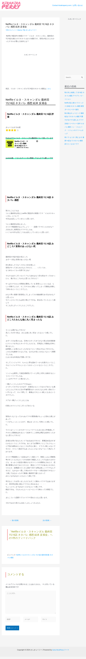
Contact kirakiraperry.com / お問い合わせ (67, 5)
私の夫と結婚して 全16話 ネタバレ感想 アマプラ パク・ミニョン (74, 96)
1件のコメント (11, 30)
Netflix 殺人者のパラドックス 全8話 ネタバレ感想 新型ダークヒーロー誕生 (74, 106)
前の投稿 (14, 520)
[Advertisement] (31, 67)
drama (20, 30)
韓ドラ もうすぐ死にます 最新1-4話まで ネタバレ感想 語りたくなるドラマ (74, 143)
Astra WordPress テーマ (60, 652)
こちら (48, 89)
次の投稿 (46, 520)
